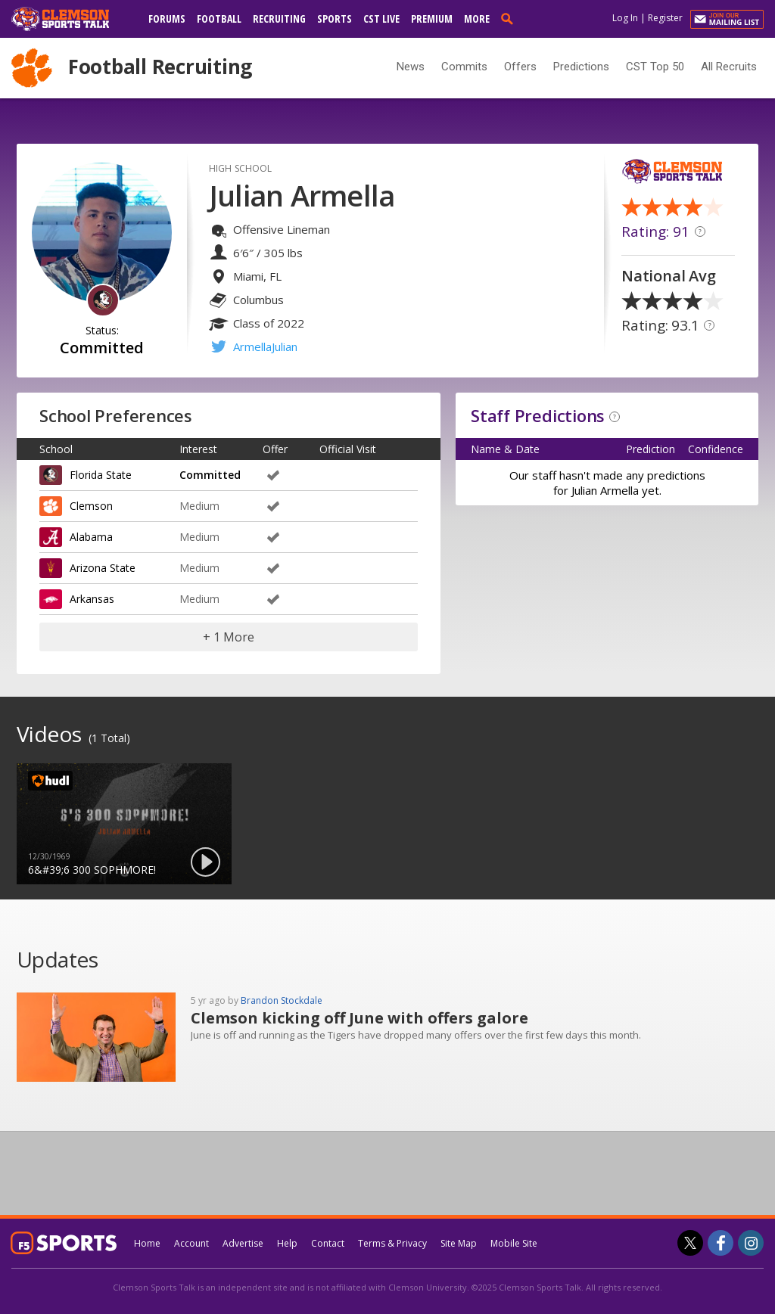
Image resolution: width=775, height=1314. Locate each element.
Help (287, 1243)
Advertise (243, 1243)
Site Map (458, 1243)
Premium (432, 18)
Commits (464, 66)
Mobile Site (513, 1243)
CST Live (381, 18)
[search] (510, 18)
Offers (520, 66)
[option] (124, 823)
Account (191, 1243)
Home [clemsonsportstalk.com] (147, 1243)
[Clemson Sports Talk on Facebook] (720, 1243)
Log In (625, 17)
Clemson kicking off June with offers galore (359, 1018)
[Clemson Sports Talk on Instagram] (751, 1243)
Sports (334, 18)
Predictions (581, 66)
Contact (327, 1243)
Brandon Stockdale (281, 1000)
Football (219, 18)
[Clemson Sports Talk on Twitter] (690, 1243)
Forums (166, 18)
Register (665, 17)
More (477, 18)
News (411, 66)
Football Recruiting (160, 66)
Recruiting (279, 18)
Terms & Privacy (392, 1243)
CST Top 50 (655, 66)
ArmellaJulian (265, 346)
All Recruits (729, 66)
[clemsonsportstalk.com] (71, 19)
